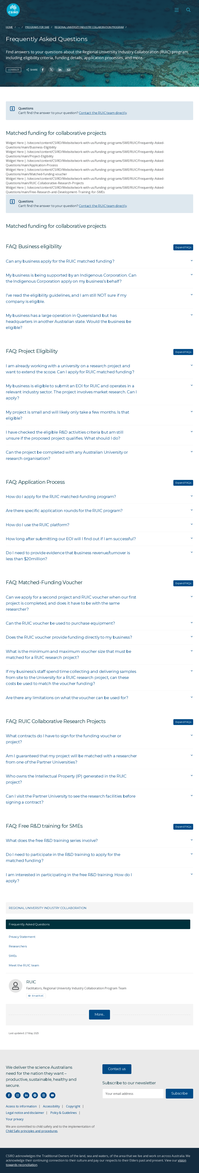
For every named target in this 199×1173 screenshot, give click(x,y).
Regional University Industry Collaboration (47, 908)
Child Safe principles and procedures (32, 1131)
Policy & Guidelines (63, 1113)
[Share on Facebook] (43, 70)
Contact (13, 69)
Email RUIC (36, 995)
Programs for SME (37, 27)
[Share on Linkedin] (60, 70)
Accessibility (51, 1106)
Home (9, 27)
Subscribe (179, 1093)
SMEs (13, 956)
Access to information (21, 1106)
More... (100, 1014)
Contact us (117, 1069)
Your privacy (14, 1119)
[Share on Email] (69, 70)
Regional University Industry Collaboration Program (89, 27)
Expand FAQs (183, 247)
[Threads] (44, 1095)
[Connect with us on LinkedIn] (26, 1095)
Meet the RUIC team (24, 965)
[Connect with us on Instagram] (18, 1095)
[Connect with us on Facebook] (9, 1095)
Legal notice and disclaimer (25, 1113)
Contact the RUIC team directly (103, 113)
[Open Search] (188, 10)
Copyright (73, 1106)
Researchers (18, 946)
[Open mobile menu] (177, 10)
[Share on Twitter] (51, 70)
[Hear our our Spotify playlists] (35, 1095)
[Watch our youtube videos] (52, 1095)
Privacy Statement (22, 937)
